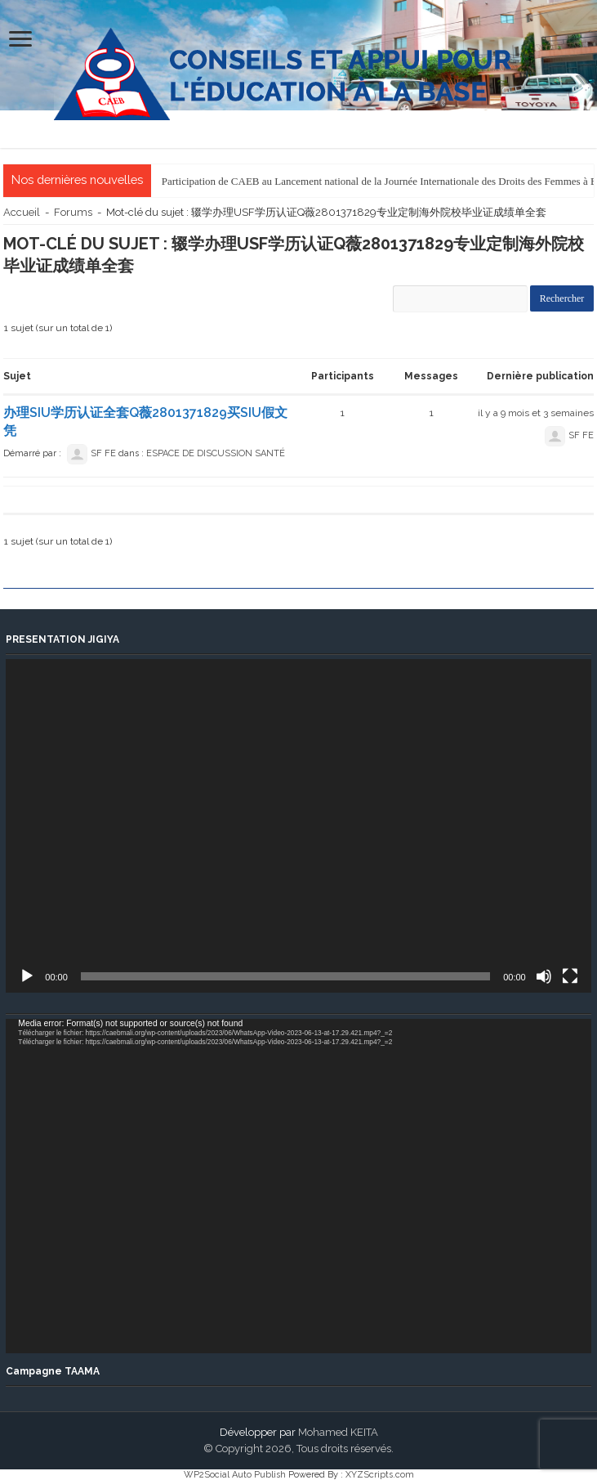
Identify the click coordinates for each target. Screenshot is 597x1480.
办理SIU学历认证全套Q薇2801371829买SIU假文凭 (145, 421)
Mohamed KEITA (338, 1432)
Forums (73, 212)
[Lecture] (27, 976)
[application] (298, 826)
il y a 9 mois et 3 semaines (536, 413)
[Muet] (544, 976)
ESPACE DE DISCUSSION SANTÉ (215, 453)
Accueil (21, 212)
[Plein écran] (570, 976)
